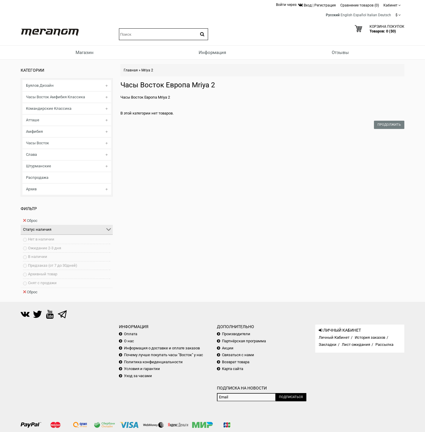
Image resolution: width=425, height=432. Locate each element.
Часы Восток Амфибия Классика (55, 97)
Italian (372, 15)
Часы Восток (37, 143)
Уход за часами (138, 376)
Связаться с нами (238, 355)
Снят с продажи (42, 283)
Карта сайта (232, 368)
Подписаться (291, 397)
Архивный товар (42, 274)
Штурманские (38, 166)
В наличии (37, 256)
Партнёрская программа (244, 341)
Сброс (30, 220)
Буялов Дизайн (40, 85)
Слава (31, 154)
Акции (227, 348)
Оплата (130, 334)
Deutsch (384, 15)
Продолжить (389, 125)
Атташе (32, 120)
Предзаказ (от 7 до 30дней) (52, 265)
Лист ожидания (356, 344)
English (346, 15)
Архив (31, 189)
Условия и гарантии (142, 368)
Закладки (327, 344)
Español (359, 15)
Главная (131, 70)
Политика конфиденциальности (153, 362)
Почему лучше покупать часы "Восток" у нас (163, 355)
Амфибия (34, 131)
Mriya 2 (147, 70)
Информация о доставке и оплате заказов (162, 348)
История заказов (370, 337)
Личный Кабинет (334, 337)
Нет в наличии (41, 239)
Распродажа (37, 177)
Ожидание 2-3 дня (44, 248)
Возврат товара (235, 362)
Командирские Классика (48, 108)
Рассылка (384, 344)
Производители (236, 334)
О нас (129, 341)
